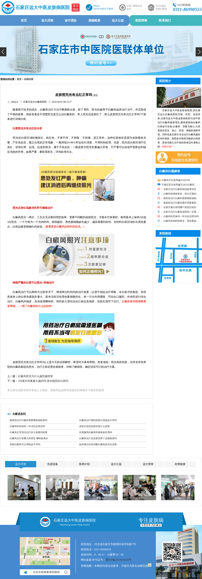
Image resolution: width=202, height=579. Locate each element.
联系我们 (165, 20)
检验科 (24, 498)
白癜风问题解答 (169, 171)
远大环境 (20, 464)
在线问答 (28, 79)
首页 (24, 20)
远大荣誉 (148, 464)
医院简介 (165, 81)
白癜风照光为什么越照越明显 (35, 376)
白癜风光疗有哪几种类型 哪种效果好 (29, 438)
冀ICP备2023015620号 (118, 559)
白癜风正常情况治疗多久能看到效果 (28, 432)
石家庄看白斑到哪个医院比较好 (179, 207)
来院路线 (165, 233)
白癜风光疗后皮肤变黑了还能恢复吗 (98, 438)
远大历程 (47, 20)
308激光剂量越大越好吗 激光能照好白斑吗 (43, 380)
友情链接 (180, 464)
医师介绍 (84, 464)
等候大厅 (101, 498)
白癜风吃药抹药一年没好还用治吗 (27, 426)
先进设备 (52, 464)
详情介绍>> (168, 146)
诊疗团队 (71, 20)
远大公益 (118, 20)
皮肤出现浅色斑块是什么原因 (94, 426)
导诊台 (139, 498)
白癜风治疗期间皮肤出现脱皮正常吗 (98, 420)
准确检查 (94, 20)
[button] (3, 51)
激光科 (177, 498)
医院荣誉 (141, 20)
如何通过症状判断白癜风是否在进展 (98, 444)
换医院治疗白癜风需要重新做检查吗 (28, 420)
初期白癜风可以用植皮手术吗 (25, 444)
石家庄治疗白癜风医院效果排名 (179, 189)
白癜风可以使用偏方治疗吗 (176, 180)
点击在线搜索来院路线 (45, 572)
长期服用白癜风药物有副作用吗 (95, 432)
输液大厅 (62, 498)
